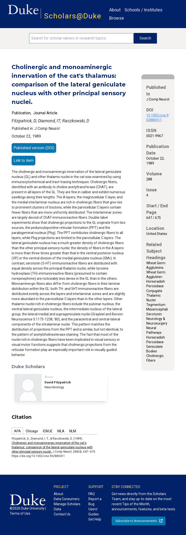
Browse (116, 18)
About (115, 9)
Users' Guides (93, 511)
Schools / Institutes (143, 9)
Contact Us (62, 514)
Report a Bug (94, 501)
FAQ (91, 494)
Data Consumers (66, 499)
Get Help (94, 519)
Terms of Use (20, 513)
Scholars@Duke (72, 16)
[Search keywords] (81, 38)
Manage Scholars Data (67, 506)
